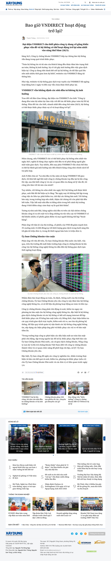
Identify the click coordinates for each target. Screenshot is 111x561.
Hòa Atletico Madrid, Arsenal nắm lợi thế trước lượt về (43, 448)
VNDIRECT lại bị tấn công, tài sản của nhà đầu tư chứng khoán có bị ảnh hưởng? (32, 400)
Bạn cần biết (13, 525)
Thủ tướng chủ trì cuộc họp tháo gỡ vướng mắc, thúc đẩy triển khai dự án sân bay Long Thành (89, 467)
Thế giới (83, 9)
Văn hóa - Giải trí (59, 9)
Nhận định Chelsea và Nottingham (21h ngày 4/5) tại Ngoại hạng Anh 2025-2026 (57, 486)
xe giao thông (64, 5)
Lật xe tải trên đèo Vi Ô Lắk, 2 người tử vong (91, 450)
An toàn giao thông (87, 5)
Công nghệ (75, 9)
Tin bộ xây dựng (100, 5)
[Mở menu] (104, 9)
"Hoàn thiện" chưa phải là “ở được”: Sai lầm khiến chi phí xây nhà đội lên (56, 467)
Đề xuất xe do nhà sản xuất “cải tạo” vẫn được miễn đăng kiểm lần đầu (57, 476)
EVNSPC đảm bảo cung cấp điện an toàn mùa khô (19, 514)
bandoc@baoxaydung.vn (52, 550)
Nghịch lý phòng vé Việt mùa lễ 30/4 (25, 477)
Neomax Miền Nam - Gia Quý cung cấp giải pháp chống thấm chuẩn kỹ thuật (84, 525)
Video (93, 9)
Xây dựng (17, 9)
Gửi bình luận (83, 412)
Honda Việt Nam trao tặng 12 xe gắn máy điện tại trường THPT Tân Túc (91, 515)
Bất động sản (75, 5)
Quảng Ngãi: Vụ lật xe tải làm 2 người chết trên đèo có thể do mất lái (67, 447)
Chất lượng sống (47, 9)
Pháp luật (38, 9)
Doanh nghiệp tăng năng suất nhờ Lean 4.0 (67, 514)
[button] (53, 455)
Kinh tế (31, 9)
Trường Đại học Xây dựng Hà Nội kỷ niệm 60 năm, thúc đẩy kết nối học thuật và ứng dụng (89, 476)
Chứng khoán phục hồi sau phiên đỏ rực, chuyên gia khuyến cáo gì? (55, 399)
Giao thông (24, 9)
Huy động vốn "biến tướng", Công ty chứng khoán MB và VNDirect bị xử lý (78, 400)
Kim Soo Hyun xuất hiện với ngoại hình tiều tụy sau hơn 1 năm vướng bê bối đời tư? (25, 467)
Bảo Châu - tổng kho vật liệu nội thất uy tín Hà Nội (39, 525)
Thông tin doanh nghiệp (19, 494)
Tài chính (55, 19)
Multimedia (99, 9)
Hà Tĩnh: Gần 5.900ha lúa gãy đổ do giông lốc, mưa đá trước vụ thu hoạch (89, 486)
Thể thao (68, 9)
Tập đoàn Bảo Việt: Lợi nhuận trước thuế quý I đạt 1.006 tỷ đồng (42, 515)
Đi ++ (88, 9)
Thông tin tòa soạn (97, 534)
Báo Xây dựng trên (34, 372)
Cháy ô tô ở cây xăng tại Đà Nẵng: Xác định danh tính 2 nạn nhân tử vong (19, 447)
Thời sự (10, 9)
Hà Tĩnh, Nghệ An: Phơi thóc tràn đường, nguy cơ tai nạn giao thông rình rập (24, 486)
